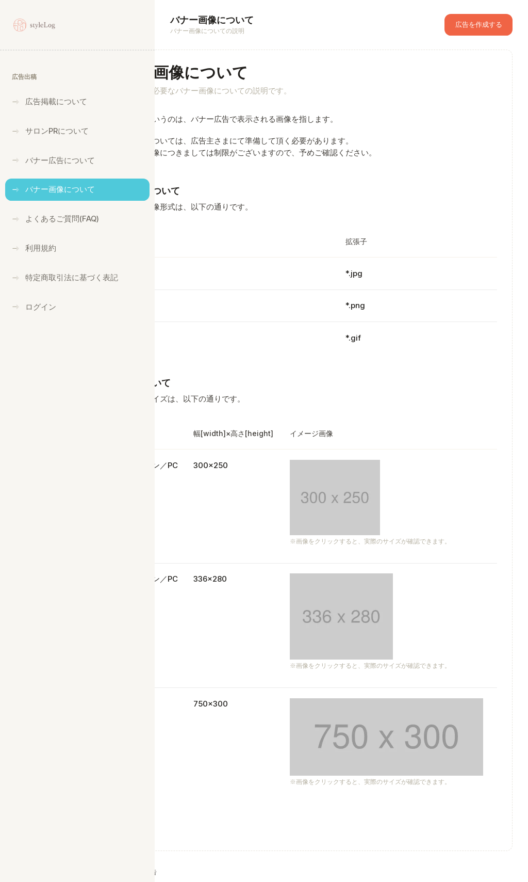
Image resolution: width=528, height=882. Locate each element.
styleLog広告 (216, 872)
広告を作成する (478, 24)
